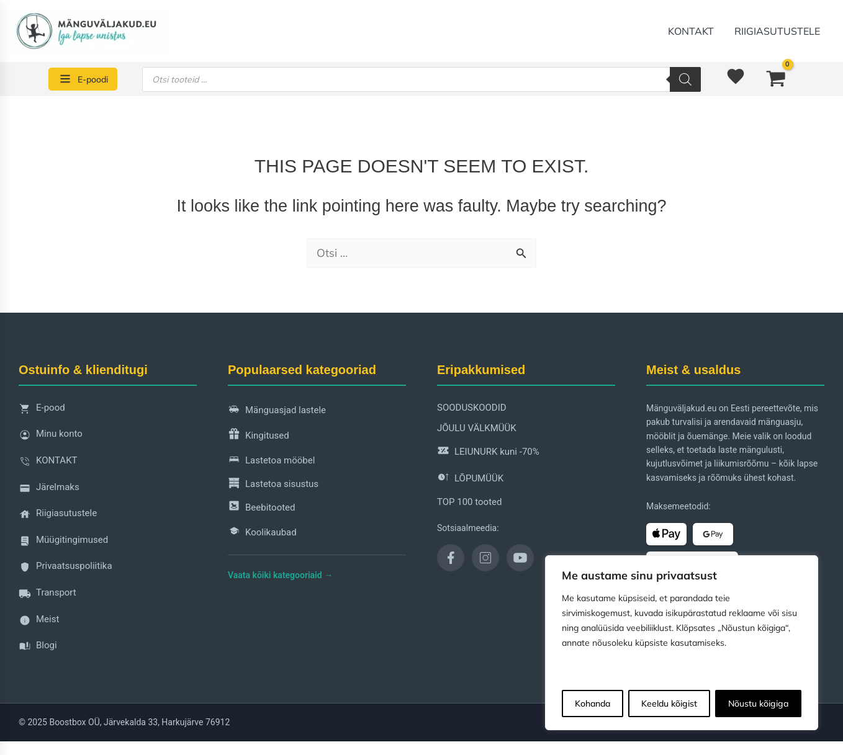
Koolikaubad (262, 533)
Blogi (38, 648)
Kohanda (592, 703)
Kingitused (258, 436)
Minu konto (51, 437)
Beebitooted (261, 507)
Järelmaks (49, 490)
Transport (47, 595)
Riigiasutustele (778, 31)
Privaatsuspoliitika (65, 569)
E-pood (42, 411)
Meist (39, 622)
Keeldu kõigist (669, 703)
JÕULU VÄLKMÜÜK (476, 428)
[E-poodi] (82, 79)
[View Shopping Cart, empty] (776, 79)
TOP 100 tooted (469, 501)
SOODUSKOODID (472, 407)
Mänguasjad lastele (277, 411)
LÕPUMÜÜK (470, 479)
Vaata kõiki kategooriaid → (280, 576)
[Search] (685, 79)
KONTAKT (692, 31)
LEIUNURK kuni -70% (488, 452)
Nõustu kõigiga (758, 703)
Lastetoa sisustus (273, 485)
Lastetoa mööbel (271, 461)
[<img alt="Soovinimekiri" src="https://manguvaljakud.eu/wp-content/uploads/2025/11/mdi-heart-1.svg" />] (737, 79)
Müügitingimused (63, 543)
